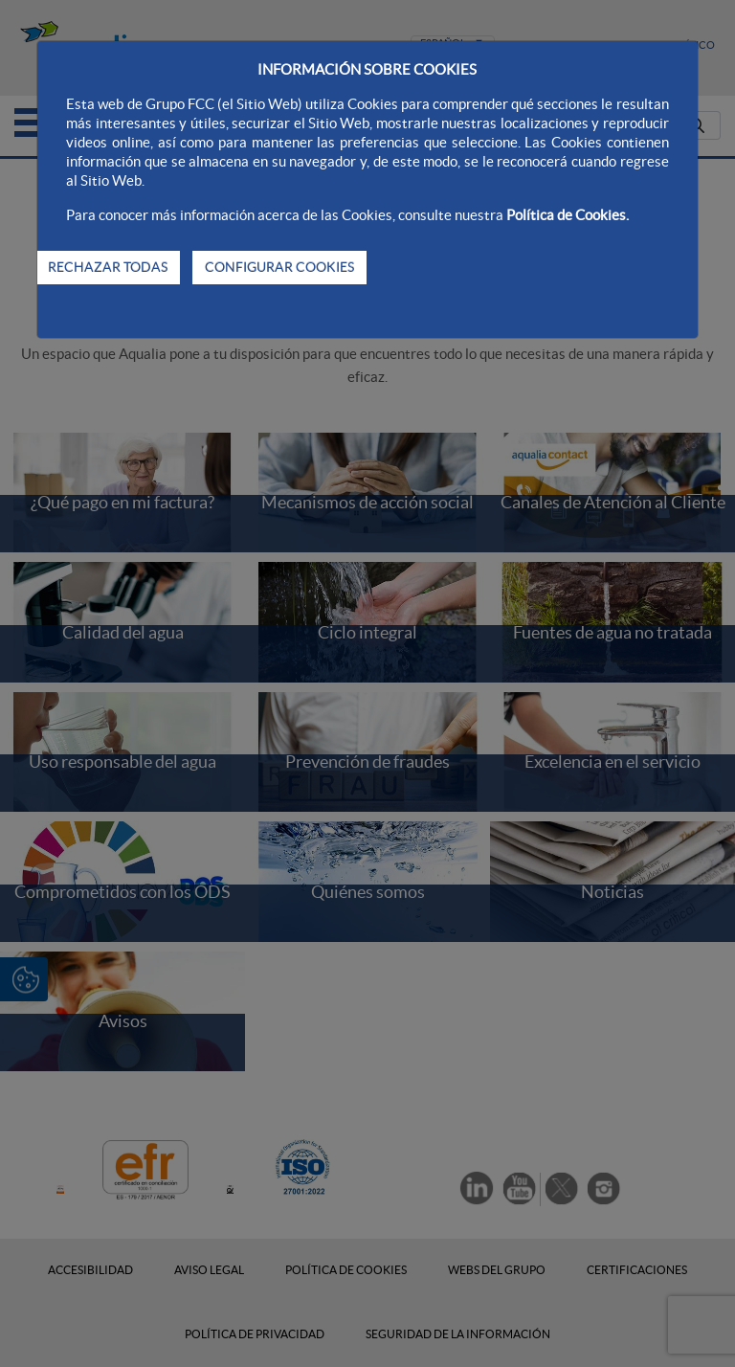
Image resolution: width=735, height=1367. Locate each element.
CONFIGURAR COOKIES (279, 267)
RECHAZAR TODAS (107, 267)
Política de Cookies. (567, 215)
